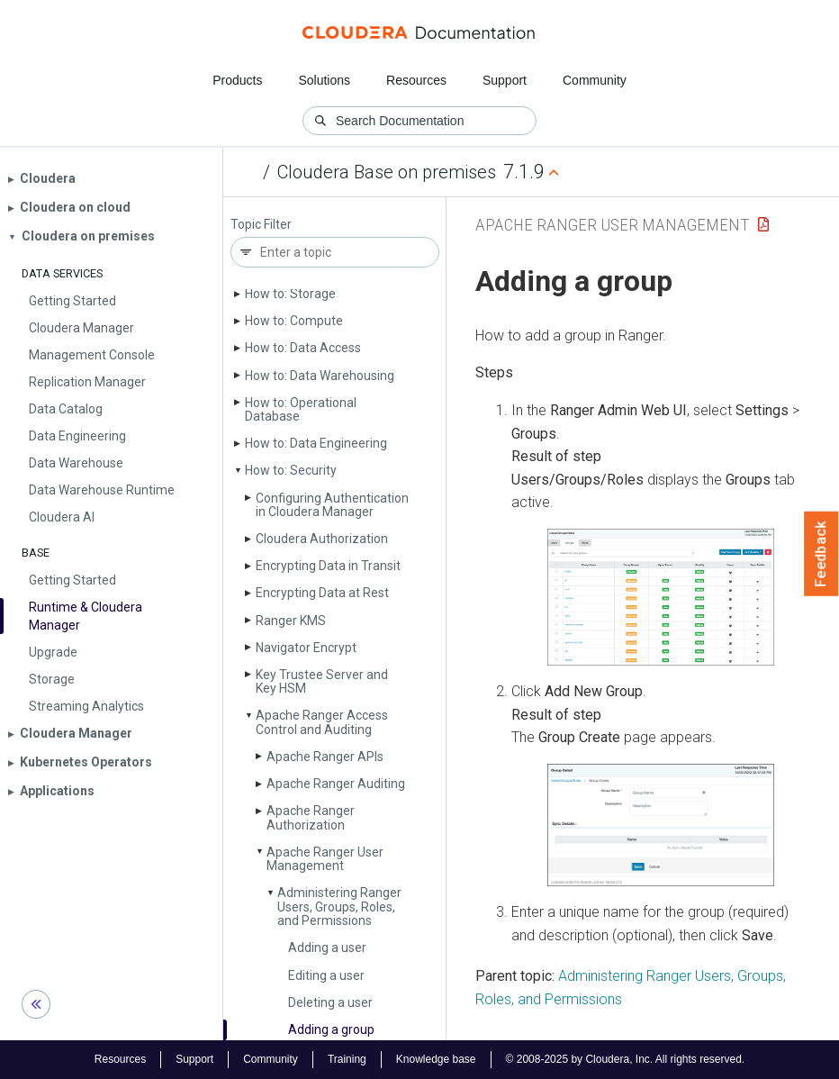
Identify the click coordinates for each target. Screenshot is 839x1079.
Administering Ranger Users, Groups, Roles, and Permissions (339, 906)
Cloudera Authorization (322, 538)
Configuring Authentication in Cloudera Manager (332, 505)
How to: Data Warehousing (319, 375)
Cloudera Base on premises (386, 172)
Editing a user (326, 975)
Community (595, 80)
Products (237, 80)
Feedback (821, 554)
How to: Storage (290, 293)
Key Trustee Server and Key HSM (322, 681)
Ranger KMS (291, 620)
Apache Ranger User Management (324, 859)
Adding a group (331, 1029)
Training (347, 1059)
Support (505, 80)
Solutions (324, 80)
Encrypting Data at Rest (322, 592)
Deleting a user (330, 1002)
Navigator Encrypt (306, 647)
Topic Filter (261, 224)
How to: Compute (294, 320)
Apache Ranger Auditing (335, 783)
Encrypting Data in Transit (328, 565)
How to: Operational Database (300, 409)
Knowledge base (436, 1059)
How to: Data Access (303, 347)
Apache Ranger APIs (324, 756)
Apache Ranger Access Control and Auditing (322, 722)
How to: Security (291, 470)
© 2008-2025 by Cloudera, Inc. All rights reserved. (625, 1059)
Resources (416, 80)
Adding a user (327, 947)
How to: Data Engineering (316, 443)
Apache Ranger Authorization (310, 817)
